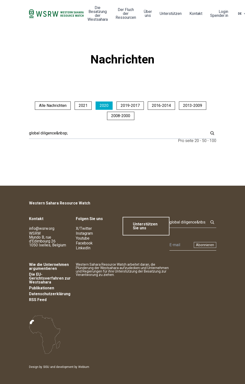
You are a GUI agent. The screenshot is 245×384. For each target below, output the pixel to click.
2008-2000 (120, 115)
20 (197, 140)
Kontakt (195, 13)
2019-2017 (130, 105)
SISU (46, 366)
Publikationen (41, 288)
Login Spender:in (219, 13)
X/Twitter (84, 228)
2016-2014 (161, 105)
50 (204, 140)
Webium (83, 366)
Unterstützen (171, 13)
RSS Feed (38, 299)
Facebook (84, 243)
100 (213, 140)
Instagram (84, 233)
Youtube (82, 238)
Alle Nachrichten (53, 105)
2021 (83, 105)
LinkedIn (83, 248)
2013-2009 (192, 105)
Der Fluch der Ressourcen (126, 13)
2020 (104, 105)
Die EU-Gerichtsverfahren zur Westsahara (50, 278)
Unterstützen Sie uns (145, 226)
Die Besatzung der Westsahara (98, 13)
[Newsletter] (180, 245)
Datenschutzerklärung (49, 294)
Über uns (148, 13)
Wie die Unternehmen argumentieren (49, 266)
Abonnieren (205, 245)
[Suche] (117, 133)
